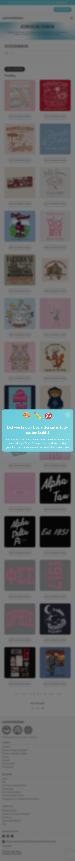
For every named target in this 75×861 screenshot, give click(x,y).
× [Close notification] (67, 415)
